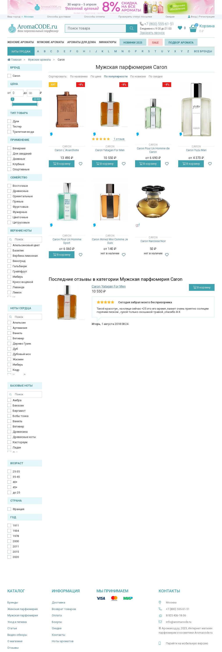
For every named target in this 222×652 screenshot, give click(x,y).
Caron (16, 75)
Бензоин (18, 405)
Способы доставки (58, 16)
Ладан (17, 447)
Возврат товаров (64, 609)
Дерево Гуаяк (22, 343)
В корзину (61, 163)
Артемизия (20, 327)
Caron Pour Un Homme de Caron (153, 150)
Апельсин (19, 322)
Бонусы (57, 622)
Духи (16, 121)
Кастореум (20, 442)
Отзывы (13, 647)
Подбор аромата (181, 42)
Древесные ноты (24, 437)
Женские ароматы (20, 42)
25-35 (16, 471)
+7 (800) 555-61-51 (159, 24)
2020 (16, 557)
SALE (155, 42)
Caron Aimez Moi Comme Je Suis (110, 241)
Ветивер (18, 338)
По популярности (115, 76)
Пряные (18, 201)
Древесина (20, 431)
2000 (16, 541)
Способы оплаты (94, 16)
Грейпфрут (20, 271)
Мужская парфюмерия (22, 615)
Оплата (57, 615)
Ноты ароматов (63, 641)
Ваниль (17, 333)
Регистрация (207, 16)
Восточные (20, 185)
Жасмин (18, 359)
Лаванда (18, 287)
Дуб (15, 348)
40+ (15, 482)
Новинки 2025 (132, 42)
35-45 (16, 476)
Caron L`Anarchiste (67, 150)
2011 (16, 546)
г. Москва (27, 16)
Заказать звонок (152, 33)
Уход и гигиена (17, 622)
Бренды (12, 602)
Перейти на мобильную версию (187, 643)
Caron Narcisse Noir (153, 241)
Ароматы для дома (81, 42)
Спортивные (21, 169)
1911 (16, 525)
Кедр (16, 369)
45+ (15, 487)
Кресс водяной (23, 282)
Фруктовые (20, 206)
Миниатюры (107, 42)
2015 (16, 551)
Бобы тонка (20, 416)
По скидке (155, 76)
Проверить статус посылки (135, 16)
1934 (16, 530)
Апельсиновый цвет (26, 245)
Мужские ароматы (50, 42)
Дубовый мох (22, 354)
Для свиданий (22, 153)
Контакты (58, 634)
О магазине (14, 641)
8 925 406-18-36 (176, 615)
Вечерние (19, 148)
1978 (16, 536)
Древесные (20, 191)
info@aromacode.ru (178, 622)
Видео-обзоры (17, 634)
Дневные (19, 158)
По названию (79, 76)
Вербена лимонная (25, 255)
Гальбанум (20, 266)
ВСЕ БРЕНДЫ (203, 51)
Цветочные (20, 217)
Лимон (17, 292)
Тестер (17, 126)
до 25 (16, 492)
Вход (194, 16)
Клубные (18, 164)
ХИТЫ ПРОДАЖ (21, 51)
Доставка (58, 602)
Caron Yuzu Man (196, 150)
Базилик (18, 250)
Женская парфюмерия (22, 609)
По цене (96, 76)
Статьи (12, 628)
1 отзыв (119, 139)
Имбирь (18, 276)
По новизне (138, 76)
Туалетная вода (23, 131)
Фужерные (20, 212)
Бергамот (19, 410)
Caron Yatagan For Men (110, 150)
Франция (18, 509)
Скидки (170, 16)
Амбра (17, 400)
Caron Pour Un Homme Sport (67, 241)
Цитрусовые (21, 222)
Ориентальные (23, 196)
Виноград (19, 261)
